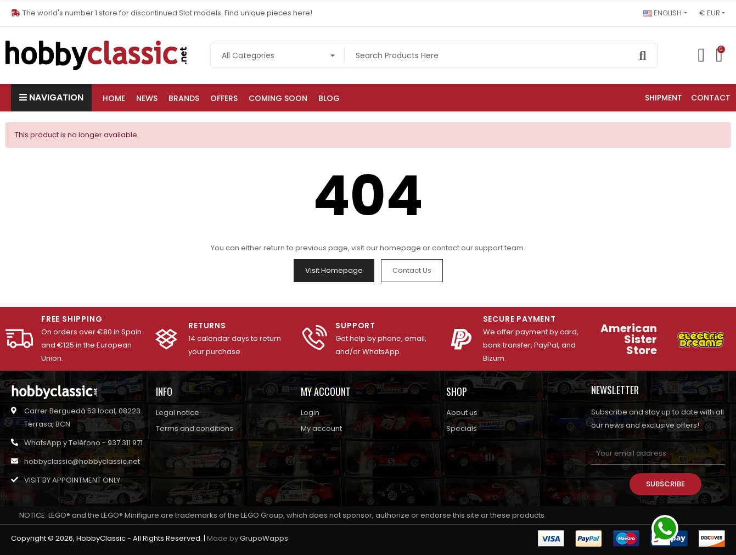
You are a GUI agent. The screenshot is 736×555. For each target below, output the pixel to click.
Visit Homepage (334, 270)
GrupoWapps (264, 538)
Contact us (411, 270)
